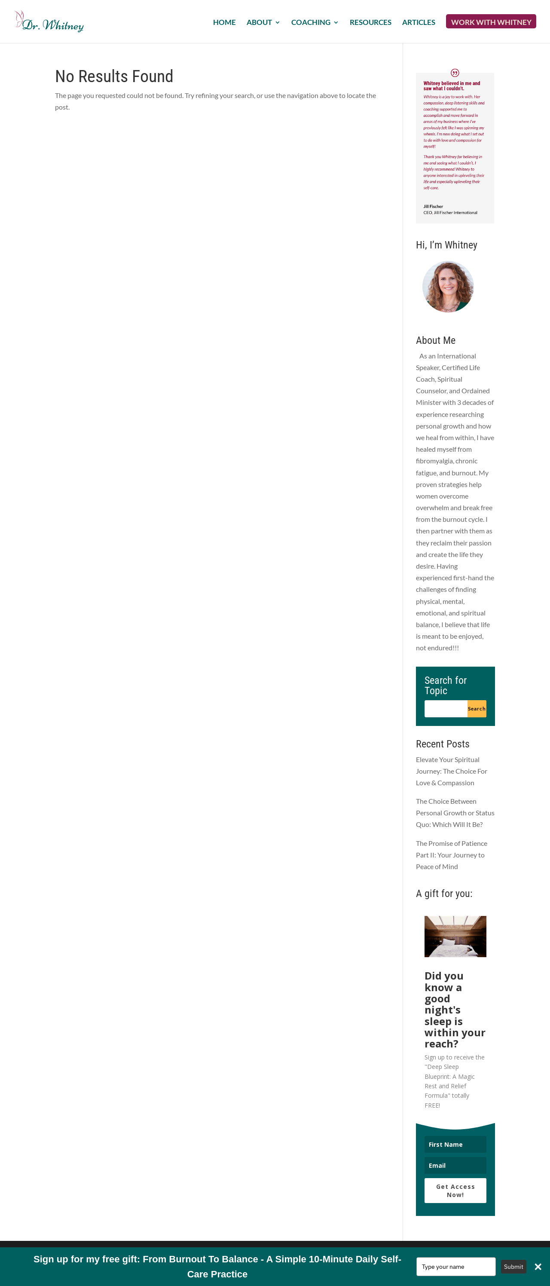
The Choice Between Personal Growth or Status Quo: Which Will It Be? (455, 812)
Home (224, 23)
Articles (418, 23)
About (259, 23)
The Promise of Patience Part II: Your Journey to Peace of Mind (451, 854)
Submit (513, 1267)
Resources (370, 23)
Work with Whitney (491, 23)
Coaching (310, 23)
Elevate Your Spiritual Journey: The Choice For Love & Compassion (451, 771)
